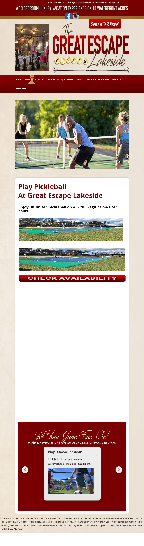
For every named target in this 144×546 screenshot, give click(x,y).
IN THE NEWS (103, 80)
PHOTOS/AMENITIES (31, 80)
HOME (18, 80)
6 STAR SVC (91, 80)
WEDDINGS (116, 80)
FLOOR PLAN (21, 89)
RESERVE (70, 80)
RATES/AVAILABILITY (50, 80)
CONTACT (80, 80)
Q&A (63, 80)
